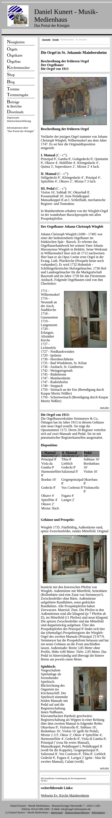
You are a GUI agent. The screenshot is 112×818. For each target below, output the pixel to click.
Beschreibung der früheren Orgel (65, 61)
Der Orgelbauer (52, 65)
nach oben (104, 407)
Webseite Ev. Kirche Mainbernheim (65, 795)
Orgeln (55, 39)
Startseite (46, 39)
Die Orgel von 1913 (54, 69)
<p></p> (21, 125)
